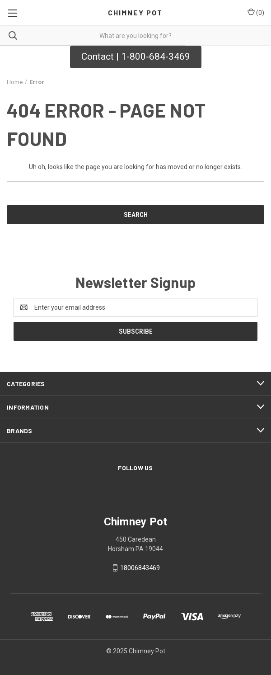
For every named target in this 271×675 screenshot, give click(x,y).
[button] (135, 57)
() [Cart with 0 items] (256, 12)
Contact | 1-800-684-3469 (135, 56)
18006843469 (140, 568)
